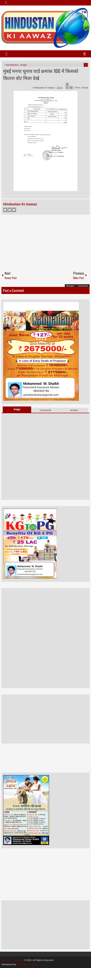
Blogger (70, 285)
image (23, 64)
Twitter (10, 210)
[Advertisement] (45, 241)
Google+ (14, 210)
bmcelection (12, 64)
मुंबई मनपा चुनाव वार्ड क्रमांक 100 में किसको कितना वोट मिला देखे (40, 74)
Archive (74, 410)
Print (76, 87)
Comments (45, 410)
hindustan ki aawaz (27, 964)
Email (84, 87)
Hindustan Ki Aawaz (44, 87)
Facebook (5, 210)
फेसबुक (17, 409)
